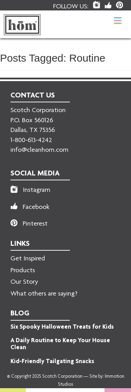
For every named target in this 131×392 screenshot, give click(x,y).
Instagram (36, 190)
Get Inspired (27, 259)
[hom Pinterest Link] (119, 4)
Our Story (24, 282)
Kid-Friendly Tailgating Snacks (52, 362)
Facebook (36, 207)
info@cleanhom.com (39, 150)
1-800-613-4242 (31, 140)
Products (22, 270)
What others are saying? (44, 294)
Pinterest (35, 224)
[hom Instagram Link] (96, 4)
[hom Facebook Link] (107, 5)
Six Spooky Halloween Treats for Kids (62, 327)
